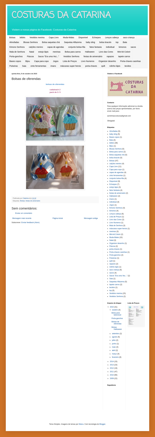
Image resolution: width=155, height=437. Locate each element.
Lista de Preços (70, 61)
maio (114, 347)
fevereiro (115, 357)
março (114, 354)
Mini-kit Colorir (123, 52)
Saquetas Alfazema (73, 42)
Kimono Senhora (16, 47)
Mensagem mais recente (21, 218)
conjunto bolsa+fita (76, 47)
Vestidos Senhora (71, 56)
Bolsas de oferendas (116, 323)
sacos (133, 47)
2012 (112, 368)
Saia (24, 66)
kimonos (122, 47)
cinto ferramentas (38, 66)
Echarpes (96, 37)
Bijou (27, 61)
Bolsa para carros (73, 52)
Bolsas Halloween (117, 328)
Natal (31, 52)
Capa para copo (41, 61)
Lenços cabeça (112, 37)
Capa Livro (54, 37)
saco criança (129, 37)
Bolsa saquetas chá (51, 42)
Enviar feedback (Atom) (30, 222)
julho (114, 340)
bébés (22, 37)
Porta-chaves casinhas (130, 61)
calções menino (36, 47)
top (117, 42)
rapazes (110, 56)
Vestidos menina (37, 37)
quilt (103, 66)
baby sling (90, 42)
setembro (116, 334)
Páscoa (30, 56)
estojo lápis (43, 52)
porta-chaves (91, 66)
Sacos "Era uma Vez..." (48, 56)
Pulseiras (13, 66)
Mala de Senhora (17, 52)
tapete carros (124, 56)
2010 (112, 375)
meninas (56, 52)
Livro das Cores (106, 52)
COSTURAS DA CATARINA (61, 15)
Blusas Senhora (30, 42)
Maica (81, 424)
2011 (112, 372)
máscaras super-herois (70, 66)
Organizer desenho (107, 61)
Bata (125, 42)
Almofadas (14, 42)
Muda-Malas (68, 37)
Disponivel (83, 37)
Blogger (102, 424)
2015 (112, 307)
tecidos (128, 66)
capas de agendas (55, 47)
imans (53, 66)
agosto (115, 337)
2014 (112, 361)
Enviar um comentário (23, 213)
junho (114, 344)
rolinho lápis (114, 66)
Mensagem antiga (91, 218)
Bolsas (12, 37)
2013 (112, 365)
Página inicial (58, 218)
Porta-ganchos (16, 56)
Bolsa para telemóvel (116, 314)
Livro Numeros (87, 61)
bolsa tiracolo (105, 42)
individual (110, 47)
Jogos (55, 61)
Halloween (89, 52)
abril (114, 350)
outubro (115, 310)
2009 (112, 378)
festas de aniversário (93, 56)
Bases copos (15, 61)
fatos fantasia (96, 47)
